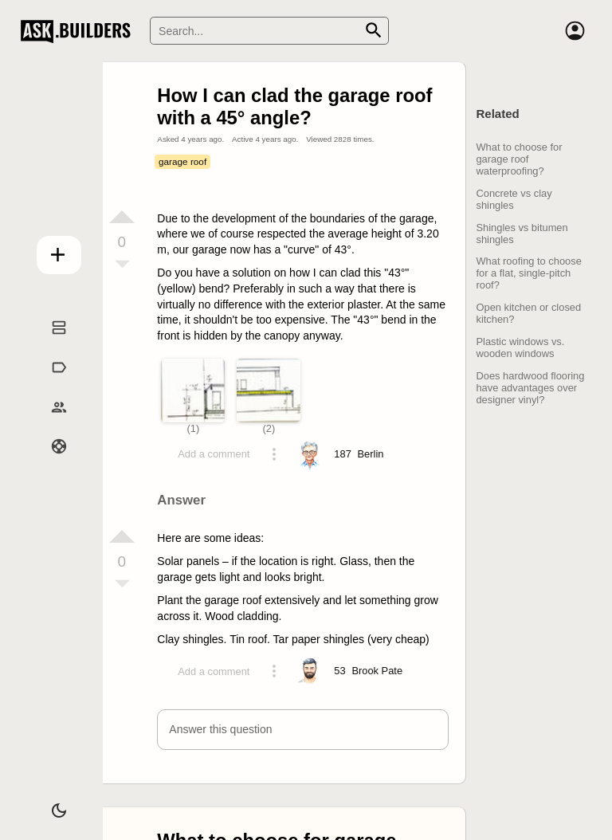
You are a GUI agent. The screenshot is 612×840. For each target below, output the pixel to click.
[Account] (575, 31)
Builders (48, 423)
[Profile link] (371, 454)
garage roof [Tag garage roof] (182, 161)
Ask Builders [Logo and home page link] (79, 31)
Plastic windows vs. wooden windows (520, 347)
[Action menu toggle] (274, 454)
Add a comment (213, 454)
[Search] (269, 31)
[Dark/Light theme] (48, 803)
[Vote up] (122, 216)
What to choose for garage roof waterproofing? (519, 159)
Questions (48, 344)
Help (48, 463)
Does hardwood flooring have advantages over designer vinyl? (530, 388)
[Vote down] (122, 265)
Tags (48, 384)
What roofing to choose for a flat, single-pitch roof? (528, 273)
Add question (48, 250)
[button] (302, 729)
